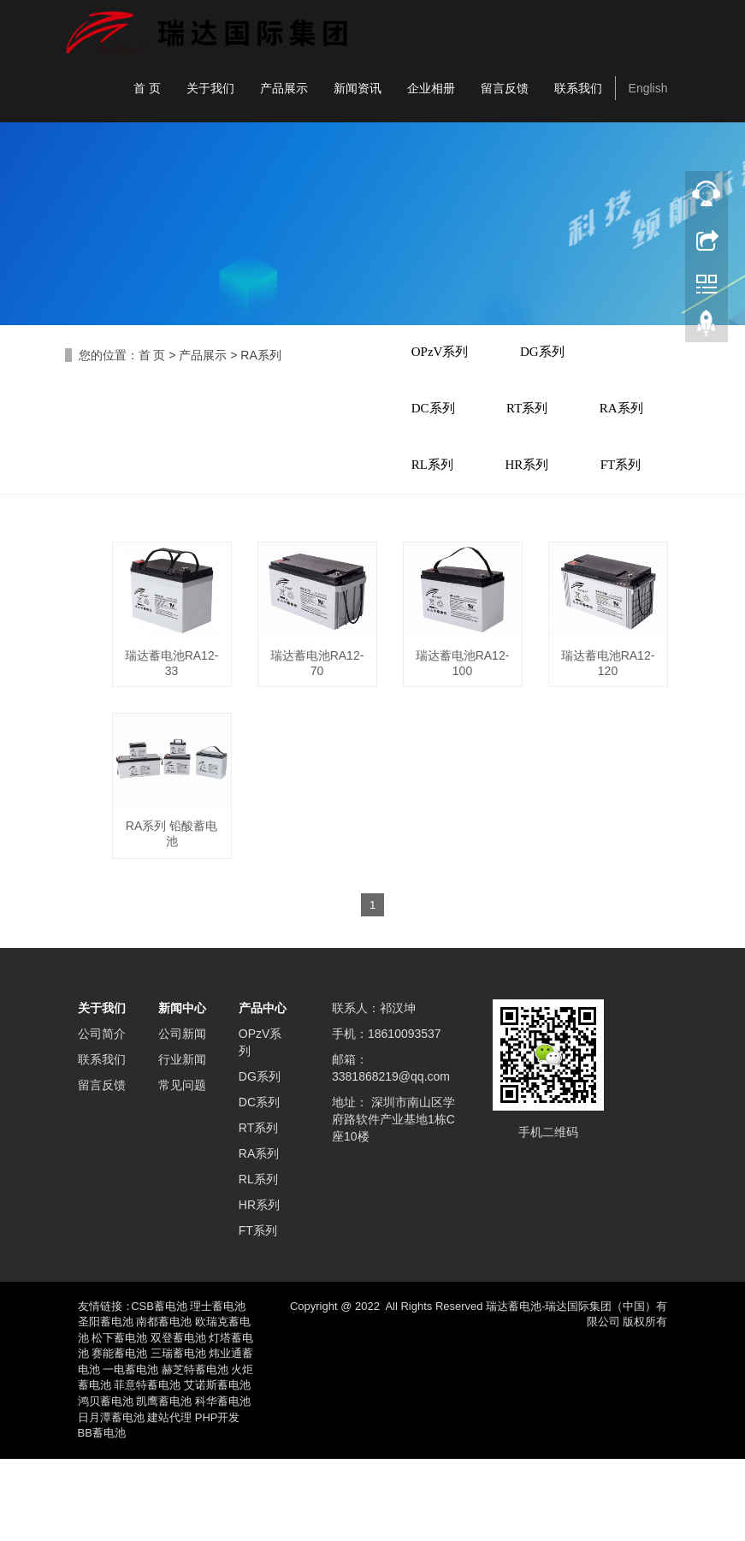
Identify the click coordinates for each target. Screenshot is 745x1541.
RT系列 (538, 417)
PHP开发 (217, 1499)
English (648, 88)
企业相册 (431, 88)
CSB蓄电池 (159, 1388)
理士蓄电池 (217, 1388)
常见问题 (182, 1167)
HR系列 (437, 543)
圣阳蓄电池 (105, 1404)
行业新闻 (182, 1141)
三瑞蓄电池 (178, 1436)
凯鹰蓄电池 (164, 1483)
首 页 (147, 88)
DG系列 (554, 355)
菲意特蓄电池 (147, 1467)
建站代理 (169, 1499)
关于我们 (210, 88)
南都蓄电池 (164, 1404)
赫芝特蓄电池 (195, 1451)
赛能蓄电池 (119, 1436)
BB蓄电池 (102, 1514)
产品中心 (263, 1090)
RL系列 (539, 481)
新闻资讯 (357, 88)
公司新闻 (182, 1116)
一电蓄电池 (130, 1451)
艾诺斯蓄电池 (217, 1467)
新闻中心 (182, 1090)
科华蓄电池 (223, 1483)
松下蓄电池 (119, 1420)
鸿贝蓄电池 (105, 1483)
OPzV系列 (444, 355)
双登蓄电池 (178, 1420)
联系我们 (578, 88)
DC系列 (437, 417)
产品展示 (284, 88)
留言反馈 (505, 88)
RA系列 (260, 355)
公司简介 (102, 1116)
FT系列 (538, 543)
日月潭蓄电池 (111, 1499)
